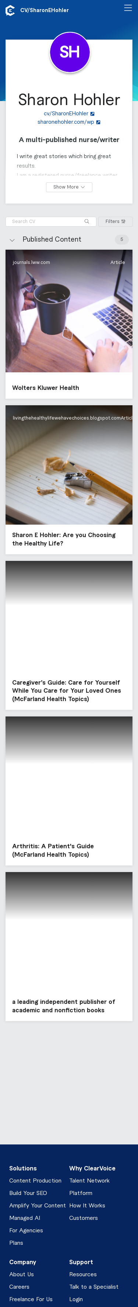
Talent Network (89, 1181)
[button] (69, 324)
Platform (80, 1193)
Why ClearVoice (92, 1169)
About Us (21, 1274)
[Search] (86, 222)
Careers (19, 1287)
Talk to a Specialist (93, 1287)
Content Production (35, 1181)
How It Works (87, 1206)
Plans (16, 1243)
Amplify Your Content (37, 1206)
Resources (83, 1274)
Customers (83, 1218)
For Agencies (26, 1230)
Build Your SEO (28, 1193)
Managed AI (24, 1218)
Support (81, 1262)
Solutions (23, 1169)
